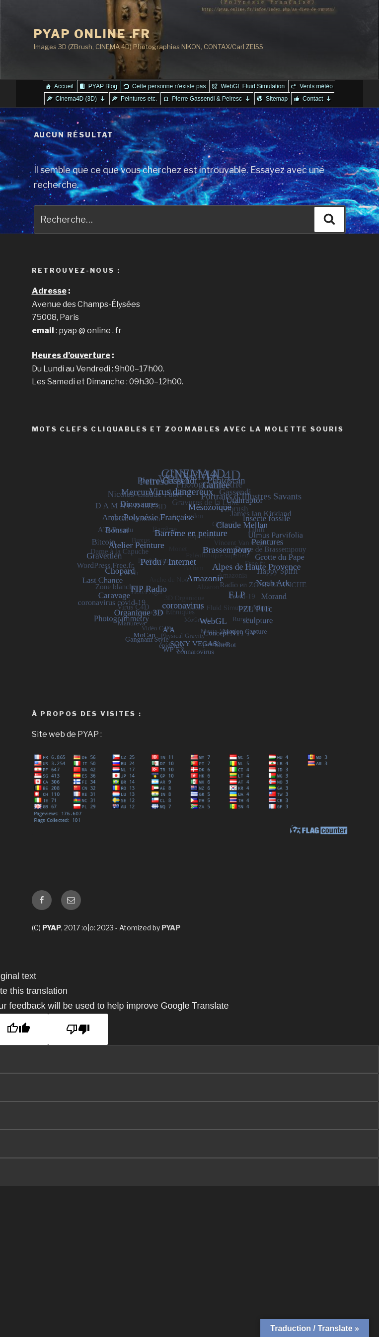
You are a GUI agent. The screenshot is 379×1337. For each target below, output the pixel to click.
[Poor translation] (78, 1029)
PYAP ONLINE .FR (92, 34)
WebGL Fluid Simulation (253, 86)
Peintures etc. (139, 98)
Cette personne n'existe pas (169, 86)
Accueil (64, 86)
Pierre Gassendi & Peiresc (211, 98)
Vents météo (316, 86)
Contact (317, 98)
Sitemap (277, 98)
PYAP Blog (102, 86)
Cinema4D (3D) (81, 98)
